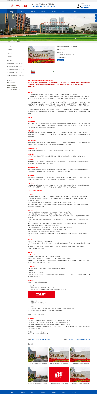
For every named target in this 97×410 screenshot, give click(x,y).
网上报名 (54, 11)
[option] (48, 27)
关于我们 (74, 11)
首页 (9, 41)
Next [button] (94, 27)
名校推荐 (10, 56)
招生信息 (23, 11)
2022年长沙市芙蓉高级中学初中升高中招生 (41, 339)
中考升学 (33, 11)
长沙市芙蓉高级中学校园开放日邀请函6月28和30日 (18, 69)
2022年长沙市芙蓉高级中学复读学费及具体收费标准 (79, 339)
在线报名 (33, 289)
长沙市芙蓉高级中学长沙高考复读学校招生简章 (17, 63)
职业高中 (10, 53)
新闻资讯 (43, 11)
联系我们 (64, 11)
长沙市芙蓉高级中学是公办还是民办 (15, 72)
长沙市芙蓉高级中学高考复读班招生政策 (15, 66)
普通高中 (19, 41)
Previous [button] (3, 27)
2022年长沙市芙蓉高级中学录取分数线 (15, 75)
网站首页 (12, 11)
